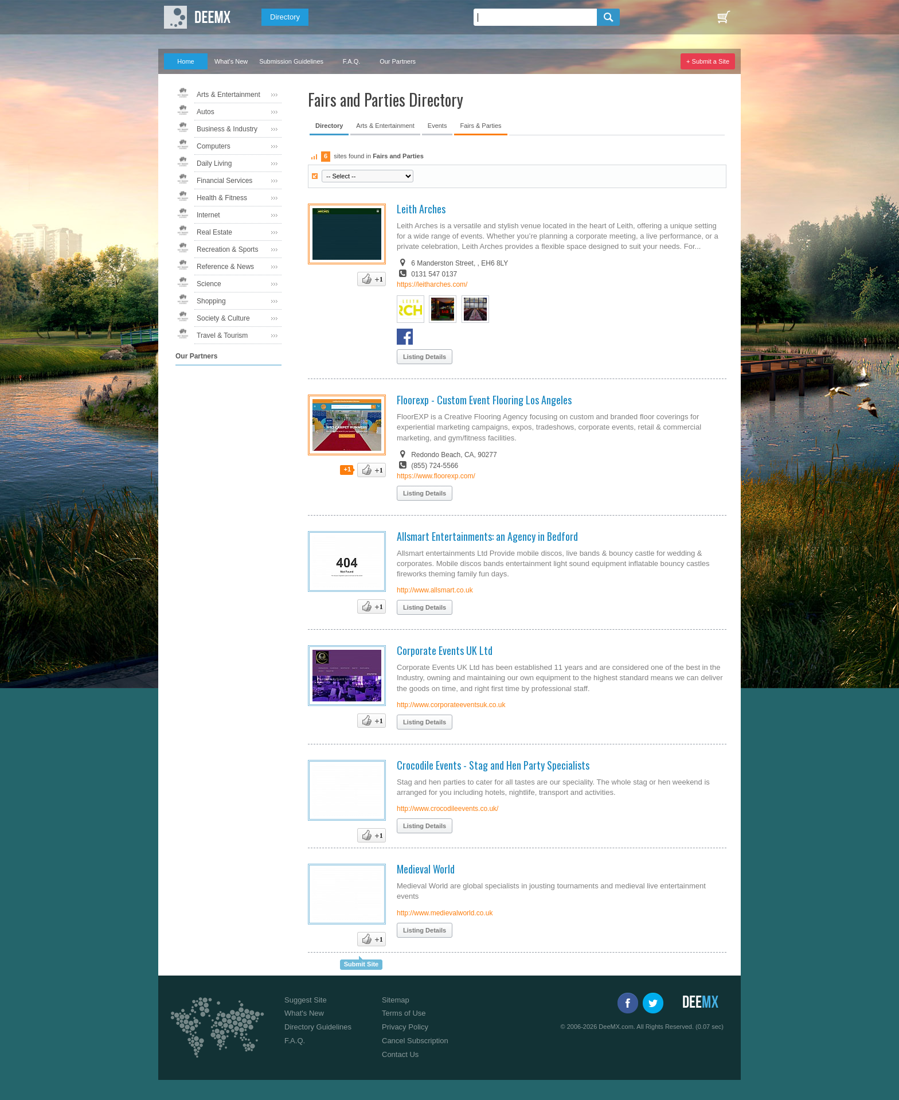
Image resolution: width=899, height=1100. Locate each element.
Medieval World (426, 868)
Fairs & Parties (480, 125)
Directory (285, 17)
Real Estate (214, 232)
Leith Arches (421, 208)
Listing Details (424, 356)
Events (437, 125)
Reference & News (225, 267)
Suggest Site (305, 1000)
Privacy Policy (405, 1027)
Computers (213, 146)
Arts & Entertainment (228, 95)
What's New (231, 61)
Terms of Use (404, 1013)
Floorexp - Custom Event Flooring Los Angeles (484, 399)
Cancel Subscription (415, 1040)
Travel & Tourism (222, 335)
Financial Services (224, 181)
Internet (208, 215)
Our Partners (398, 61)
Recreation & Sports (227, 249)
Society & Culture (223, 318)
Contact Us (400, 1054)
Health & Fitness (222, 198)
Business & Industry (227, 129)
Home (185, 61)
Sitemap (395, 1000)
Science (209, 284)
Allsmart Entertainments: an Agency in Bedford (487, 536)
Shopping (211, 301)
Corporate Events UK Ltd (445, 650)
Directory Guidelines (317, 1027)
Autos (205, 112)
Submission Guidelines (291, 61)
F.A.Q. (352, 61)
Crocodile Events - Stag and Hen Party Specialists (493, 765)
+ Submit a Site (707, 61)
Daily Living (214, 163)
